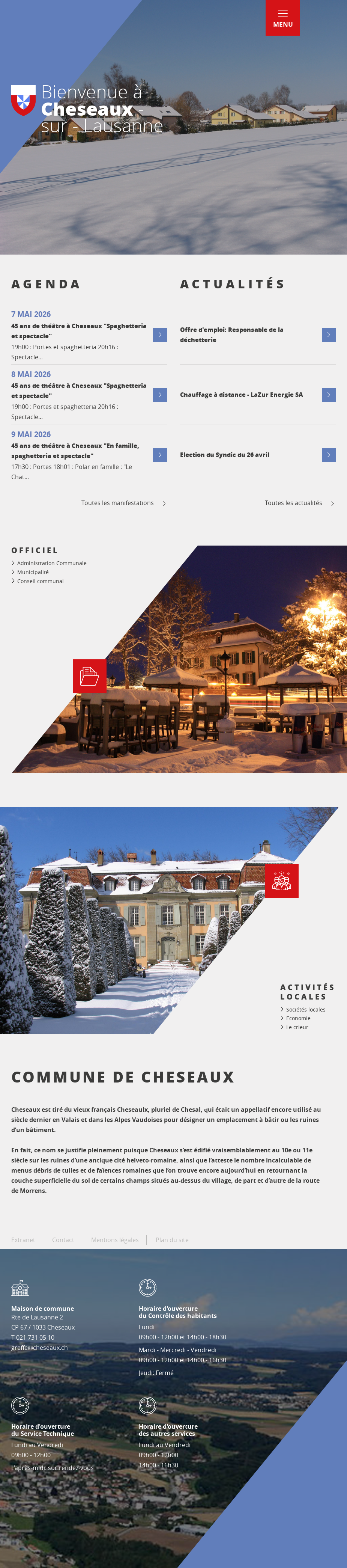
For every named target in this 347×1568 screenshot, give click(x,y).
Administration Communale (52, 563)
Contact (63, 1240)
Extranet (23, 1240)
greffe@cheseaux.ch (39, 1347)
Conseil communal (40, 581)
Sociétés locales (306, 1009)
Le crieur (297, 1027)
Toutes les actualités (300, 503)
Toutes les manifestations (124, 503)
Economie (298, 1018)
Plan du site (172, 1240)
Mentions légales (115, 1240)
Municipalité (33, 572)
